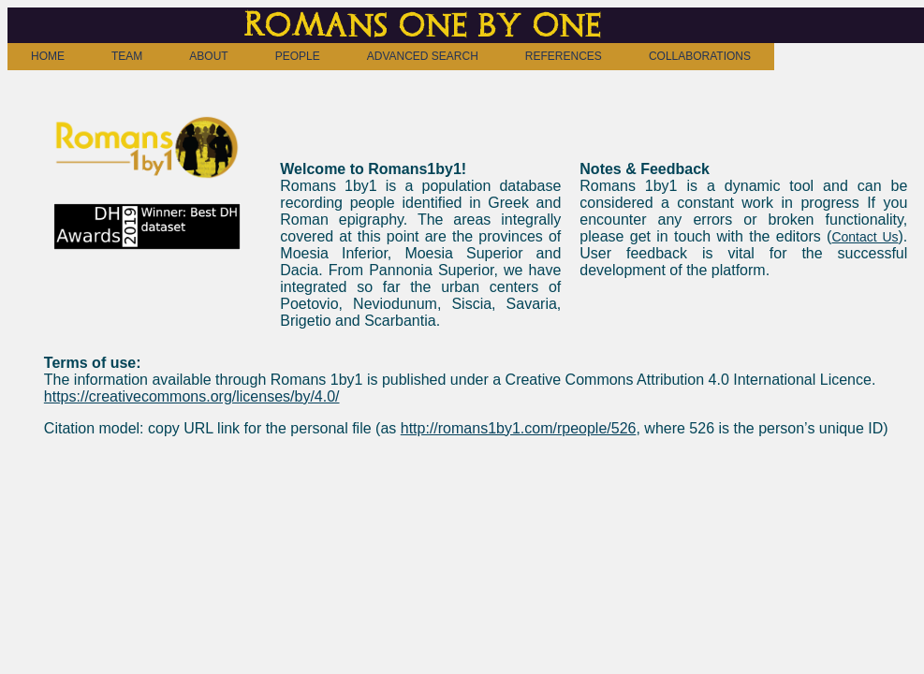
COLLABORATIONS (700, 56)
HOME (48, 56)
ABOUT (208, 56)
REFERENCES (563, 56)
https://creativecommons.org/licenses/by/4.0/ (192, 396)
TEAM (126, 56)
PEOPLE (297, 56)
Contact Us (864, 236)
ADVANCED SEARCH (422, 56)
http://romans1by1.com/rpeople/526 (519, 428)
